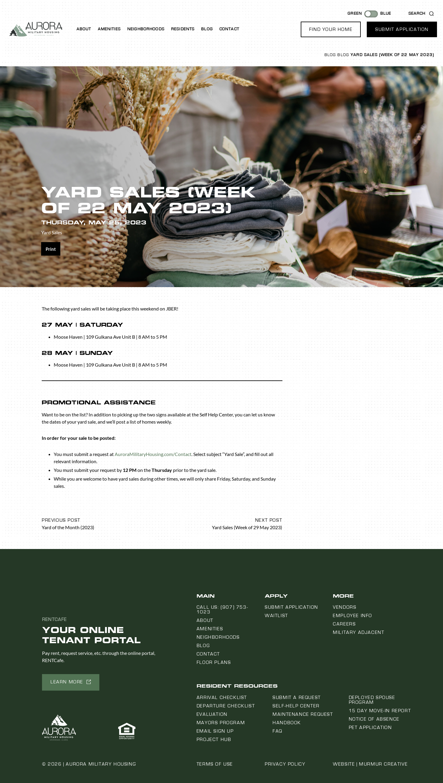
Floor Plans (214, 662)
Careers (344, 624)
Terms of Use (215, 764)
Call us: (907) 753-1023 (222, 609)
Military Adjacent (358, 632)
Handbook (287, 722)
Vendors (344, 607)
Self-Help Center (296, 706)
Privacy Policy (285, 764)
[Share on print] (50, 249)
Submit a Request (297, 697)
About (84, 29)
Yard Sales (51, 232)
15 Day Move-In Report (380, 710)
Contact (229, 29)
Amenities (109, 29)
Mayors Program (221, 722)
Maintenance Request (303, 714)
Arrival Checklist (222, 697)
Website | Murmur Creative (370, 764)
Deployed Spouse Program (372, 700)
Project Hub (214, 739)
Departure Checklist (226, 706)
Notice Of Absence (374, 719)
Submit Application (291, 607)
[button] (331, 29)
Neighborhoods (145, 29)
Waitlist (276, 615)
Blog (207, 29)
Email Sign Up (215, 731)
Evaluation (212, 714)
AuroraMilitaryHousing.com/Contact (153, 454)
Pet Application (370, 727)
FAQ (277, 731)
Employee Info (352, 615)
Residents (182, 29)
